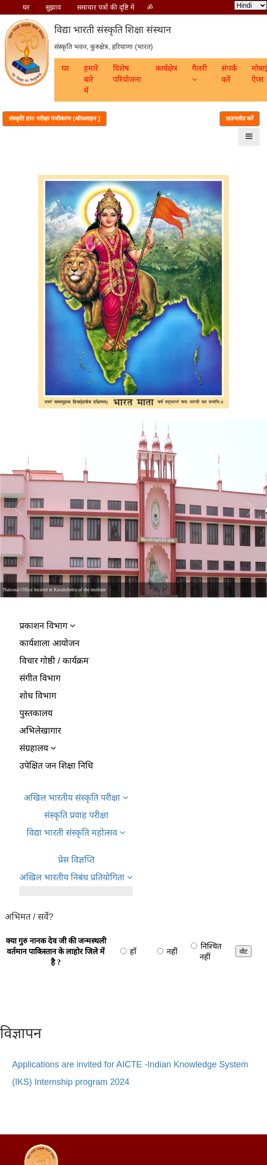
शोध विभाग (37, 696)
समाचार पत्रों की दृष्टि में (105, 7)
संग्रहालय (37, 748)
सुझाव (53, 7)
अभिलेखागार (40, 731)
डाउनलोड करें (239, 118)
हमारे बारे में (91, 79)
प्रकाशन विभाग (47, 626)
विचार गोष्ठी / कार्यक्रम (54, 661)
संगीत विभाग (40, 678)
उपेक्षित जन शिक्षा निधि (56, 766)
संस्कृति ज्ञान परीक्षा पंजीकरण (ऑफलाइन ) (54, 118)
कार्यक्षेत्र (166, 68)
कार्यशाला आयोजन (49, 643)
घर (26, 7)
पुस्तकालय (35, 713)
